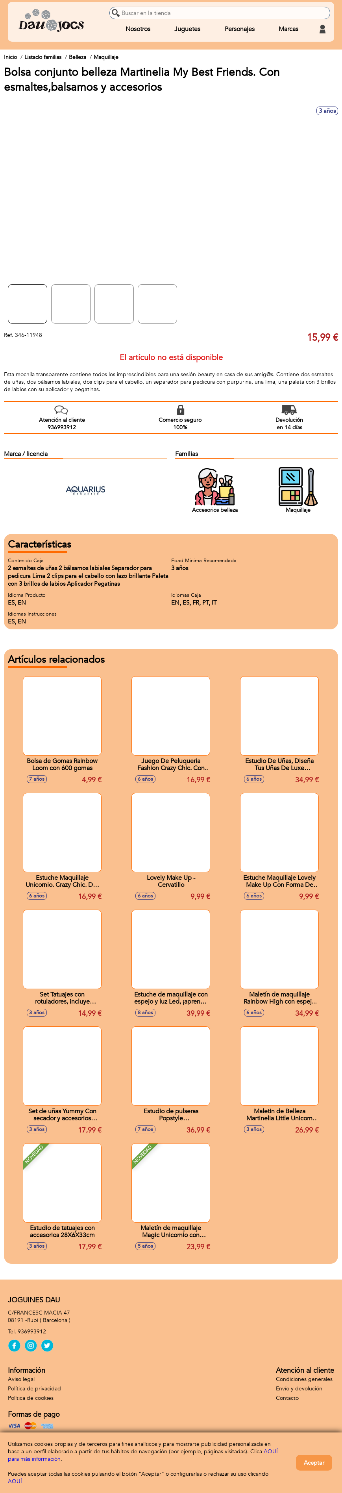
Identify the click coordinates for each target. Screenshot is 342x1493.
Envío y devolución (299, 1388)
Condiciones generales (304, 1379)
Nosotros (138, 29)
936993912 (32, 1331)
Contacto (287, 1398)
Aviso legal (21, 1379)
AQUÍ (15, 1481)
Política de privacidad (34, 1388)
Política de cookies (31, 1398)
